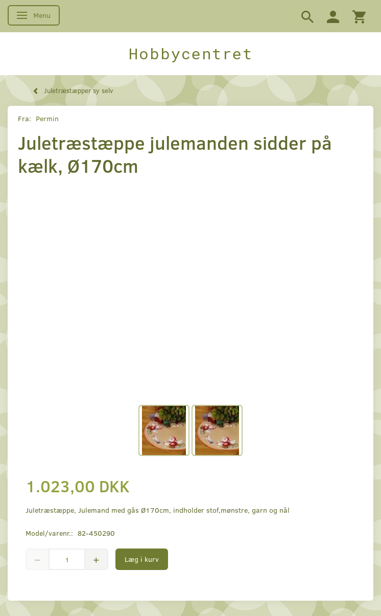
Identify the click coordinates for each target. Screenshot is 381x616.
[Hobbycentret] (190, 53)
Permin (47, 118)
